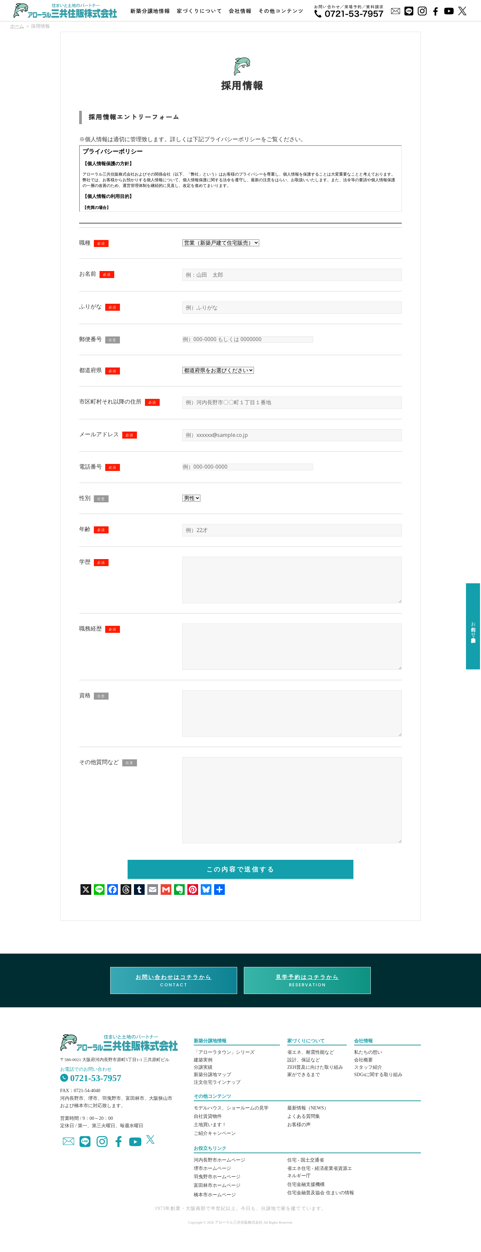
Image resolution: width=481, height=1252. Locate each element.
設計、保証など (303, 1059)
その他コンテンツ (281, 11)
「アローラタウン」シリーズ (224, 1052)
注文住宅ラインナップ (217, 1082)
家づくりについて (199, 11)
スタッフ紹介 (368, 1067)
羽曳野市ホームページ (217, 1176)
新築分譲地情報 (150, 11)
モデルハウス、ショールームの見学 (231, 1107)
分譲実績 (203, 1067)
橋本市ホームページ (215, 1194)
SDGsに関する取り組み (378, 1074)
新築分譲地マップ (212, 1074)
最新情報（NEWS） (308, 1107)
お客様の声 (299, 1124)
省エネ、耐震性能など (310, 1052)
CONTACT (174, 980)
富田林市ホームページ (217, 1185)
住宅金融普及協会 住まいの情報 (320, 1192)
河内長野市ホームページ (219, 1160)
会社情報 (240, 11)
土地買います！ (210, 1124)
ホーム (17, 26)
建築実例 (203, 1059)
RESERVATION (307, 980)
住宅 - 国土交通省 (305, 1160)
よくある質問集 (303, 1116)
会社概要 (363, 1059)
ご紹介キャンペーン (215, 1133)
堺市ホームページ (212, 1168)
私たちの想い (368, 1052)
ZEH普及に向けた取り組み (315, 1067)
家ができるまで (303, 1074)
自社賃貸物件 (208, 1116)
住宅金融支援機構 (306, 1184)
